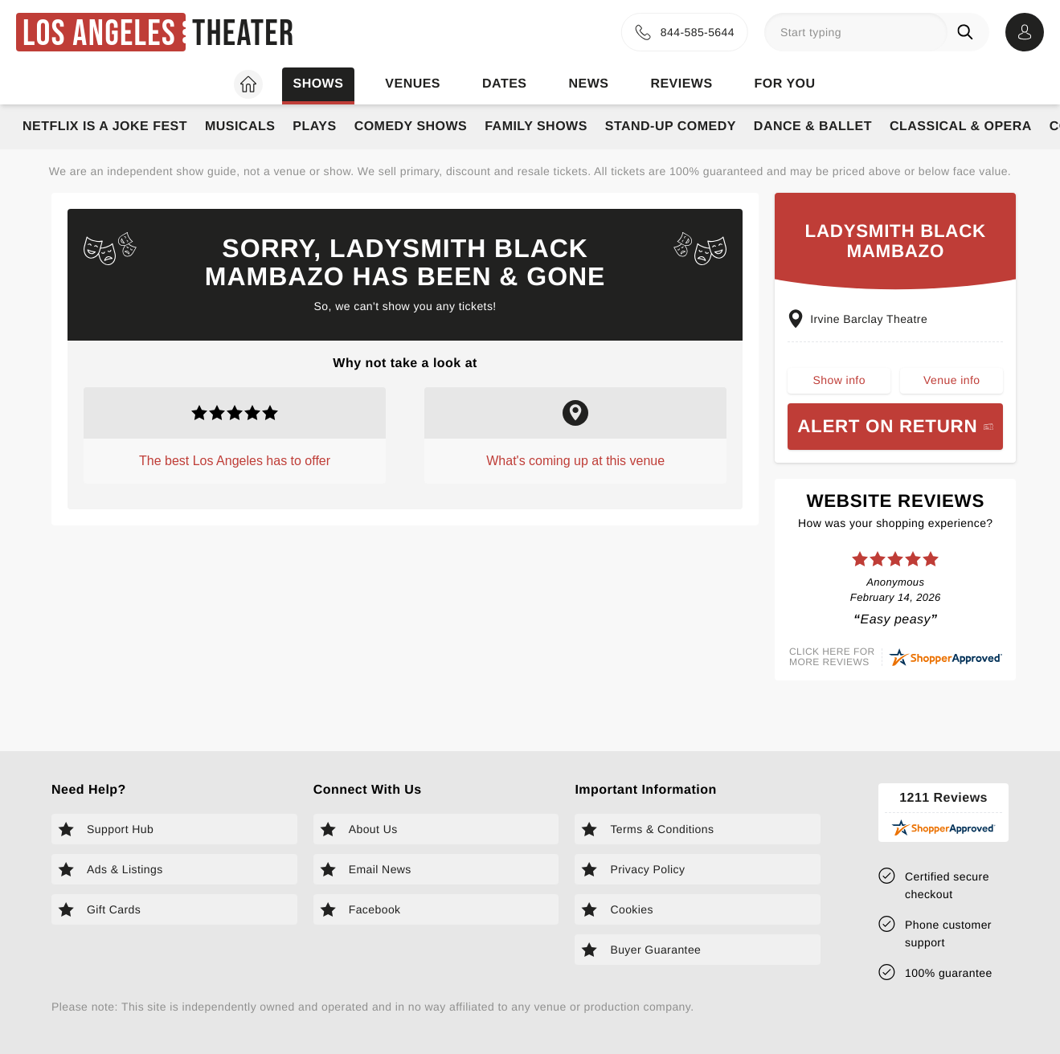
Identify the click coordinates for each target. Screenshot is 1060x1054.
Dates (504, 84)
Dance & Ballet (813, 126)
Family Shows (536, 126)
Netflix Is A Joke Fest (105, 126)
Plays (314, 126)
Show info (839, 386)
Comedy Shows (411, 126)
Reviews (681, 84)
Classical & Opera (961, 126)
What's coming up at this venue (575, 461)
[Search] (968, 32)
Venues (412, 84)
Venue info (951, 386)
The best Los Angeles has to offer (234, 461)
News (588, 84)
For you (785, 84)
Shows (318, 84)
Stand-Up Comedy (670, 126)
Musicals (240, 126)
